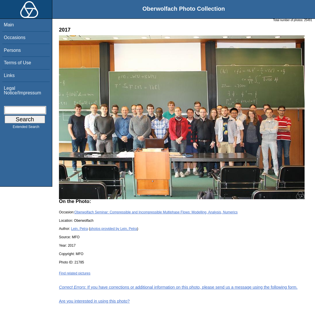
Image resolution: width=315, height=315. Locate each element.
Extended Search (26, 128)
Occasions (14, 37)
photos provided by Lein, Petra (113, 229)
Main (9, 24)
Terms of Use (17, 62)
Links (9, 75)
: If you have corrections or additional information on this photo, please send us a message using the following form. (178, 287)
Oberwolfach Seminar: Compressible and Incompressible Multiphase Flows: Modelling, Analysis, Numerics (156, 212)
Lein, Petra (79, 229)
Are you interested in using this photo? (94, 301)
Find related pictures (74, 273)
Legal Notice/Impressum (22, 90)
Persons (12, 50)
